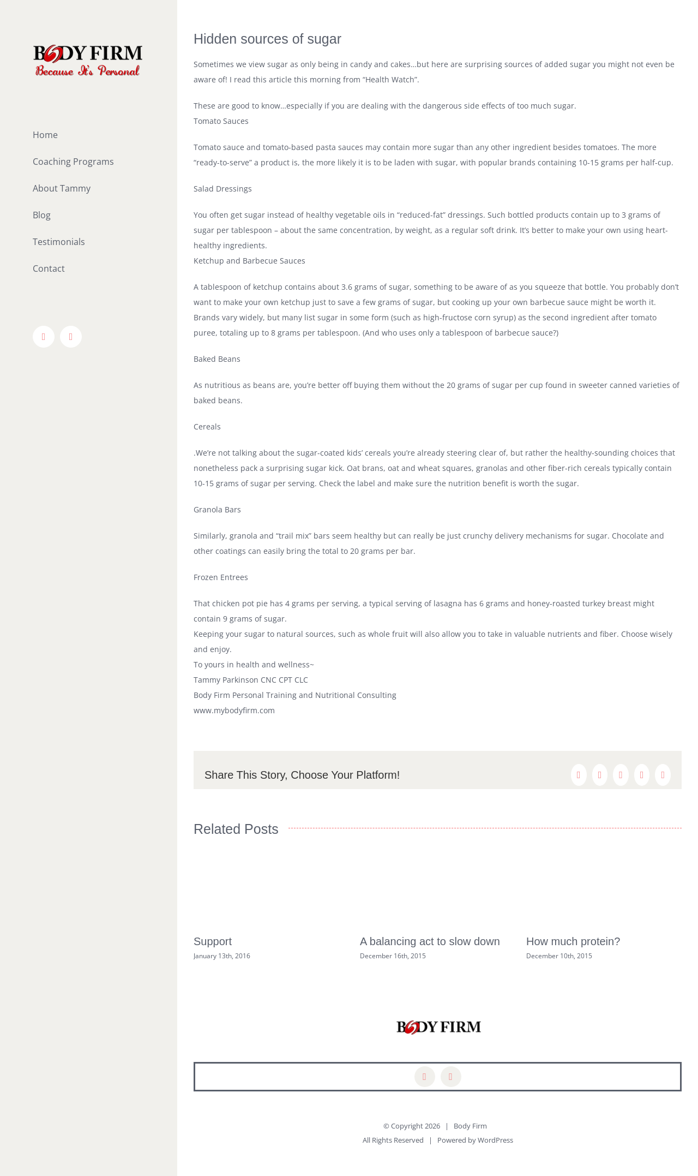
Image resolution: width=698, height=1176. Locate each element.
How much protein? (573, 941)
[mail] (451, 1076)
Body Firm (470, 1126)
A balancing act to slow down (430, 941)
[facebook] (424, 1076)
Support (213, 941)
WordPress (495, 1140)
